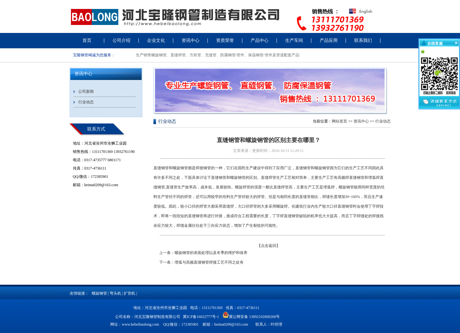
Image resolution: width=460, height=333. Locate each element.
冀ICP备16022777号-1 (201, 316)
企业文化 (156, 40)
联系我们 (363, 40)
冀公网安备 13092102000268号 (251, 315)
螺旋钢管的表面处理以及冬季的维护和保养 (211, 252)
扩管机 (129, 293)
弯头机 (115, 293)
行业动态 (86, 102)
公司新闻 (86, 91)
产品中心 (260, 40)
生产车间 (294, 40)
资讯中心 (190, 40)
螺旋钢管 (99, 293)
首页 (86, 40)
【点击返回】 (268, 245)
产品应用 (329, 40)
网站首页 (339, 121)
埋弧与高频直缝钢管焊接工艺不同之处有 (209, 262)
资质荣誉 (225, 40)
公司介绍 (121, 40)
